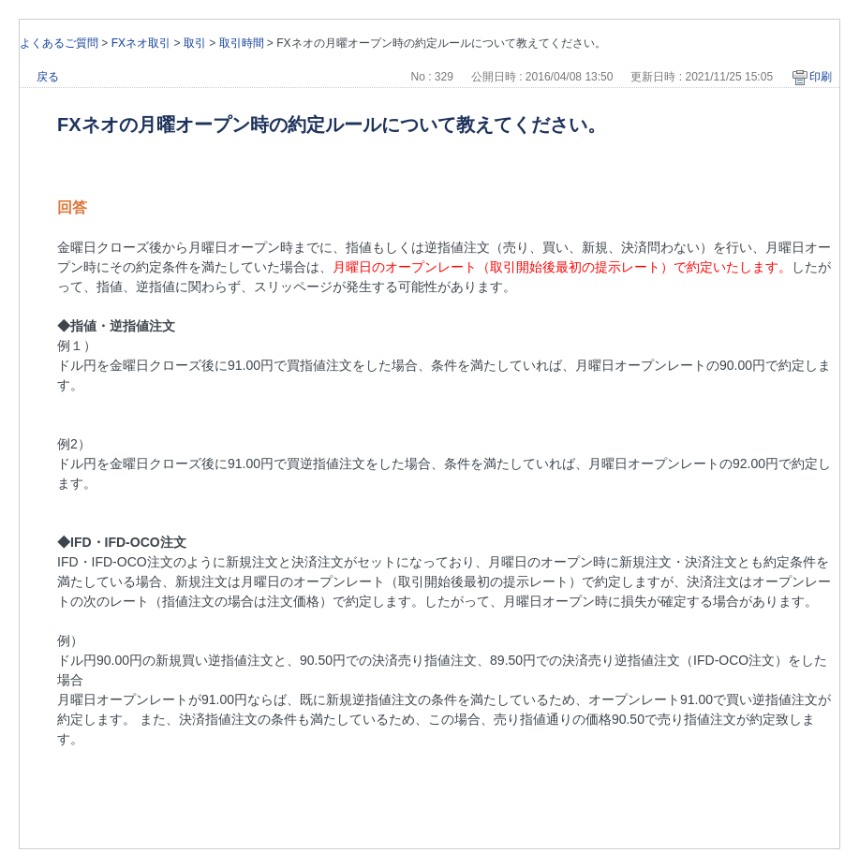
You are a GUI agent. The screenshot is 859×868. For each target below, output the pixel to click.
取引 (195, 43)
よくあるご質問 (59, 43)
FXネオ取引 (140, 43)
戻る (48, 76)
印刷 (820, 76)
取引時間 (241, 43)
